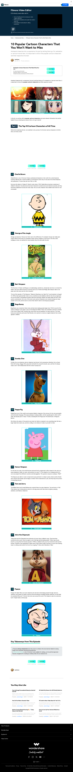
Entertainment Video (19, 38)
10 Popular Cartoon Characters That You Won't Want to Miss (38, 38)
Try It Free (50, 69)
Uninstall (66, 766)
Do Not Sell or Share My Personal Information (36, 766)
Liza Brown (19, 716)
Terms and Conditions (10, 766)
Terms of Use (23, 766)
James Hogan (20, 696)
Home (12, 38)
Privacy (17, 766)
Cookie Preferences (52, 766)
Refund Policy (60, 766)
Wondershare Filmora (18, 652)
